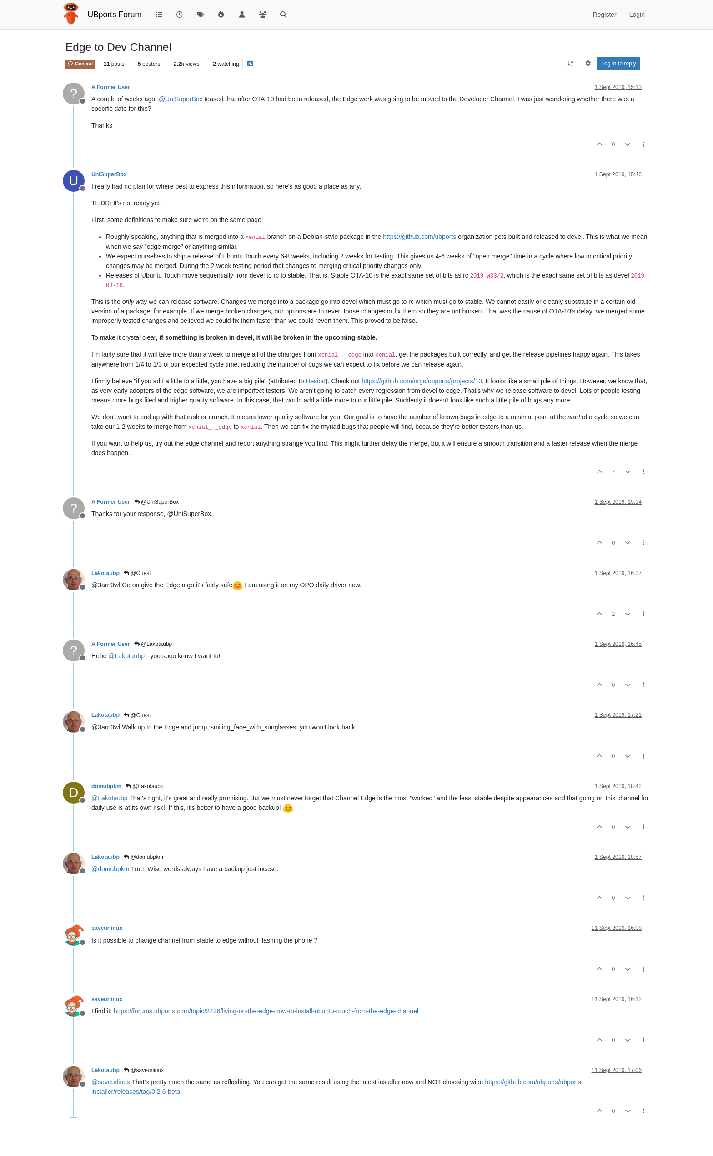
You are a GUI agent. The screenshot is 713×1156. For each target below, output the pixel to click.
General (80, 63)
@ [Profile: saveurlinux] (110, 1082)
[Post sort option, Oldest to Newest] (570, 63)
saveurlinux (106, 928)
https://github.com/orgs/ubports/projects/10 (422, 381)
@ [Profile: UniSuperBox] (181, 99)
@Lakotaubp (153, 644)
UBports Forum (115, 14)
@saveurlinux (144, 1070)
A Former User (110, 87)
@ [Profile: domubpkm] (110, 869)
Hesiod (316, 381)
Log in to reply (618, 63)
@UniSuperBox (156, 502)
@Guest (137, 573)
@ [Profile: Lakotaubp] (126, 656)
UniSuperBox (109, 174)
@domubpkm (143, 857)
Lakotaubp (105, 573)
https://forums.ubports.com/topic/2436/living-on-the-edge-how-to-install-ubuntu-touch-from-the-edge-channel (266, 1011)
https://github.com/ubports (419, 236)
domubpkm (106, 786)
